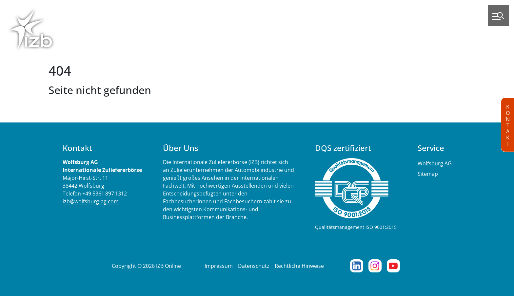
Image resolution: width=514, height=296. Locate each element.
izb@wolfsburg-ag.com (91, 201)
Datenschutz (253, 265)
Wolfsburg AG (435, 163)
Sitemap (428, 173)
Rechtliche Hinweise (299, 265)
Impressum (219, 265)
